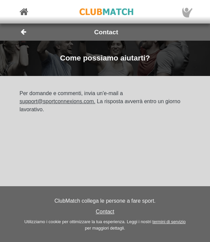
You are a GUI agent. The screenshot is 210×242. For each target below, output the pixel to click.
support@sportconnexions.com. (57, 101)
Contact (105, 211)
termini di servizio (169, 221)
